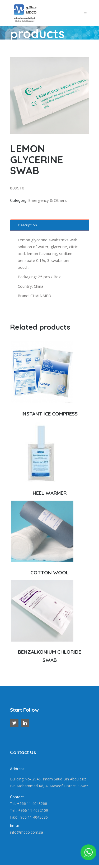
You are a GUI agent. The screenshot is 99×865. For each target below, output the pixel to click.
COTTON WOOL (49, 572)
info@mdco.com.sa (26, 832)
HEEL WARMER (50, 493)
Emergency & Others (47, 200)
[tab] (49, 225)
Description (27, 225)
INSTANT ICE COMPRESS (49, 413)
